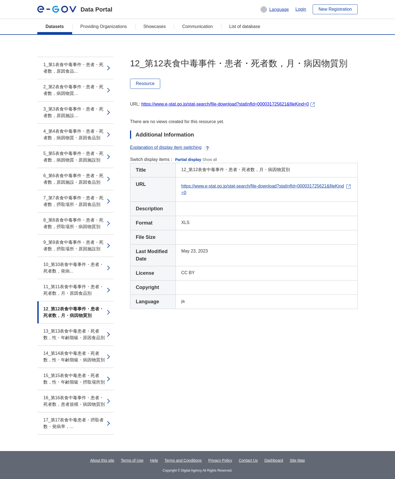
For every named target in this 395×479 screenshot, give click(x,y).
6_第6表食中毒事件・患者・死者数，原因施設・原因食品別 (73, 179)
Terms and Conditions (183, 460)
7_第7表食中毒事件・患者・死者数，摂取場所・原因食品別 (73, 201)
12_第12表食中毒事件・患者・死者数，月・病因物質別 (73, 312)
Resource (145, 83)
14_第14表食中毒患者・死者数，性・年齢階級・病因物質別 (74, 356)
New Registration (335, 9)
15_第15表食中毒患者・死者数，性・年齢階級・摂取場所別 (74, 378)
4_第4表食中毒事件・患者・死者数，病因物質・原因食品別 (73, 134)
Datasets (55, 26)
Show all (209, 159)
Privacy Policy (220, 460)
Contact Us (248, 460)
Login (300, 9)
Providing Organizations (103, 26)
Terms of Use (132, 460)
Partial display (188, 159)
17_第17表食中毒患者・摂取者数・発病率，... (73, 423)
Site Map (297, 460)
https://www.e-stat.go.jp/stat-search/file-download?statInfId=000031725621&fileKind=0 (225, 104)
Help (154, 460)
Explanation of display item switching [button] (170, 147)
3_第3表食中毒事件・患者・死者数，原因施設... (73, 112)
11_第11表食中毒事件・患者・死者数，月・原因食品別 (73, 290)
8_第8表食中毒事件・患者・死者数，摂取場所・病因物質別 (73, 223)
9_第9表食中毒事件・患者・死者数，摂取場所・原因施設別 (73, 245)
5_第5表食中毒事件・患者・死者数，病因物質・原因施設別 (73, 156)
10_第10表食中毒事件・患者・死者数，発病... (73, 267)
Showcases (154, 26)
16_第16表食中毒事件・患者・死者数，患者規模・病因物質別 (74, 401)
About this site (102, 460)
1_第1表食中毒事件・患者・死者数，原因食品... (73, 67)
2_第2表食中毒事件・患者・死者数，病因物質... (73, 90)
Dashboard (273, 460)
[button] (274, 9)
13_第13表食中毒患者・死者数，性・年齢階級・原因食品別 (74, 334)
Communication (197, 26)
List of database (244, 26)
